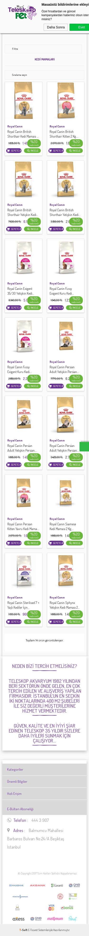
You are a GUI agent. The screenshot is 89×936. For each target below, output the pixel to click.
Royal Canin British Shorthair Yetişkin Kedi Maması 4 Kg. (64, 212)
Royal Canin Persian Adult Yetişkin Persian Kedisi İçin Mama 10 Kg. (64, 369)
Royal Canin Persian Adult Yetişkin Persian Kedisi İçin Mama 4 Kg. (63, 448)
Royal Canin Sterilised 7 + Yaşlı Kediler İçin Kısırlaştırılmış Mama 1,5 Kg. (23, 605)
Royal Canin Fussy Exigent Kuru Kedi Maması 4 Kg (18, 369)
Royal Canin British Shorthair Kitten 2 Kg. (64, 134)
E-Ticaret (33, 930)
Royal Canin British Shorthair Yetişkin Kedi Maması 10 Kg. (21, 212)
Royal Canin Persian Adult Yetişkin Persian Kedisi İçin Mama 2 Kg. (21, 448)
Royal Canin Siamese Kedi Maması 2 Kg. (63, 526)
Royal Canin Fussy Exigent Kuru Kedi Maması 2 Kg (61, 291)
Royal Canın (15, 126)
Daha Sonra (56, 27)
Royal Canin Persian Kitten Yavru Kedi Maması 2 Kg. (23, 526)
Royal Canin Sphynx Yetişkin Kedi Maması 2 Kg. (64, 605)
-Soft (23, 930)
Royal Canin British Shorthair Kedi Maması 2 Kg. (22, 134)
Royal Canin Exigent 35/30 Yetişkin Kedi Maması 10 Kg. (19, 291)
